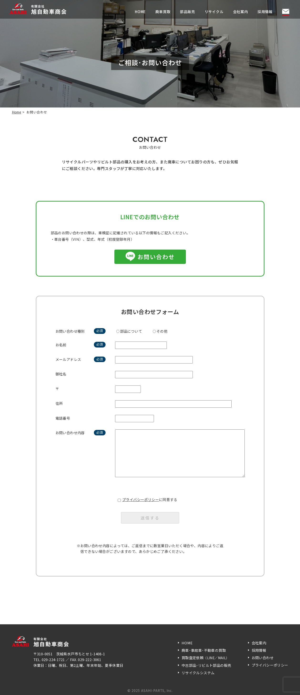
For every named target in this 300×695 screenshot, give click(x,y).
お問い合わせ (156, 256)
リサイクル (214, 11)
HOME (140, 11)
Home (16, 112)
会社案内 (240, 11)
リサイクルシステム (198, 672)
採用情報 (265, 11)
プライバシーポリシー (140, 499)
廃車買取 (162, 11)
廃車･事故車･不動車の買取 (204, 650)
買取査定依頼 (205, 657)
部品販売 (187, 11)
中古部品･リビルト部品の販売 (206, 665)
